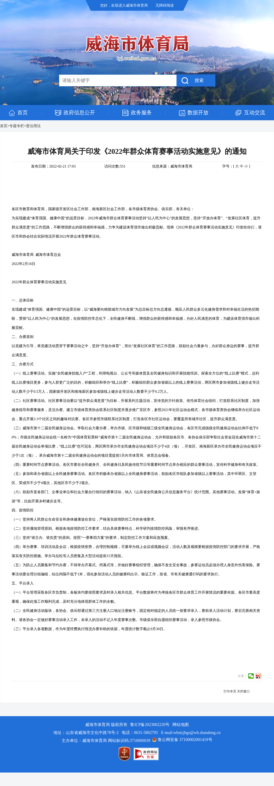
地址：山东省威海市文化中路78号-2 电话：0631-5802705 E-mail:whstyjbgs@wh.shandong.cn (137, 732)
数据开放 (197, 112)
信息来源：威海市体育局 (172, 166)
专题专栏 (16, 126)
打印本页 (230, 691)
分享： (242, 676)
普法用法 (33, 126)
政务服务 (141, 112)
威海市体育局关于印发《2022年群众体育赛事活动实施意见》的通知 (137, 151)
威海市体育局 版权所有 (106, 724)
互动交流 (254, 112)
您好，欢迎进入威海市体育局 (124, 5)
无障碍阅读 (164, 5)
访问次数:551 (114, 166)
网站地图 (180, 724)
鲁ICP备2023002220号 (149, 724)
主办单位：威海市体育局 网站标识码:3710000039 (106, 740)
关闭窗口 (243, 691)
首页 (22, 112)
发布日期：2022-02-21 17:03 (53, 166)
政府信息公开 (79, 112)
